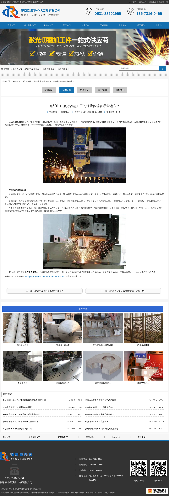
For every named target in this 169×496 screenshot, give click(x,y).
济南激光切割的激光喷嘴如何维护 (17, 407)
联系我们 (142, 2)
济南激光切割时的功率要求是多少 (99, 407)
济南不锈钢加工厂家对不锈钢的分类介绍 (20, 421)
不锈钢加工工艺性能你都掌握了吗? (18, 428)
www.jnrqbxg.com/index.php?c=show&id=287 (44, 276)
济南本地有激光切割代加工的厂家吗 (100, 400)
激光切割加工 (30, 25)
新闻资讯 (67, 25)
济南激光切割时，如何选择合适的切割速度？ (22, 414)
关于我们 (141, 25)
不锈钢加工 (48, 25)
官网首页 (11, 25)
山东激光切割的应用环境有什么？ (48, 291)
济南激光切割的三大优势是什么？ (99, 414)
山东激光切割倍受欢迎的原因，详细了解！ (127, 291)
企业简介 (132, 2)
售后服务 (122, 25)
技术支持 (85, 25)
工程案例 (104, 25)
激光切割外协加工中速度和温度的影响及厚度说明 (24, 400)
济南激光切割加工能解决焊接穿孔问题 (101, 428)
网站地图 (152, 2)
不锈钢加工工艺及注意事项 (96, 421)
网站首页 (17, 81)
